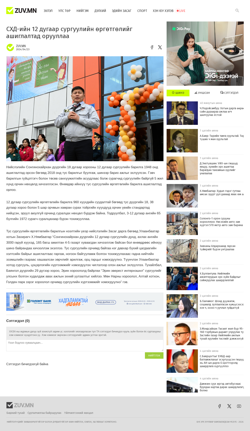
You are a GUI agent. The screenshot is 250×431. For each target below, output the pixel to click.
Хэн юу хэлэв (163, 11)
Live (182, 11)
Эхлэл (48, 11)
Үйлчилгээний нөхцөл (78, 413)
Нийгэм (82, 11)
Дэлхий (100, 11)
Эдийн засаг (121, 11)
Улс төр (64, 11)
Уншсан (202, 93)
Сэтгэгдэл (229, 93)
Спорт (142, 11)
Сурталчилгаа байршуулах (44, 413)
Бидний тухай (15, 413)
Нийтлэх (154, 355)
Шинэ (178, 93)
